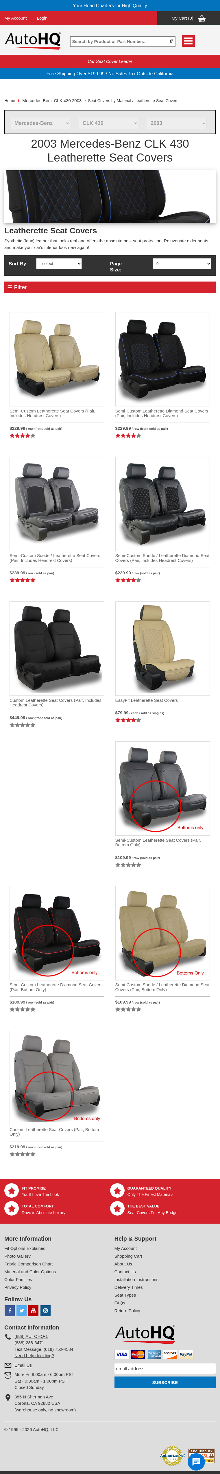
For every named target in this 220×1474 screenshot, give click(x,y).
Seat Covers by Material (109, 100)
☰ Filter (17, 287)
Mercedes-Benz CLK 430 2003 (52, 100)
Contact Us (125, 1271)
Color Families (18, 1279)
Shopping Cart (128, 1256)
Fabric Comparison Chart (28, 1263)
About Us (123, 1263)
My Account (15, 18)
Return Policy (127, 1310)
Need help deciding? (34, 1355)
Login (42, 18)
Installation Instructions (136, 1279)
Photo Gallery (17, 1256)
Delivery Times (128, 1287)
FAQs (119, 1302)
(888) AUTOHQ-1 (31, 1336)
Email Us (23, 1365)
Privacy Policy (17, 1287)
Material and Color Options (30, 1271)
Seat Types (125, 1295)
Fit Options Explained (25, 1248)
